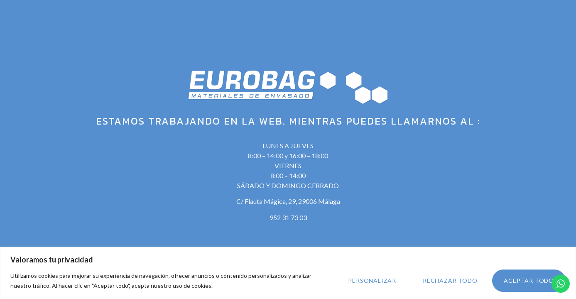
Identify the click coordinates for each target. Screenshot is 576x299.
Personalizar (372, 280)
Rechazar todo (450, 280)
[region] (288, 273)
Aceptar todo (529, 280)
